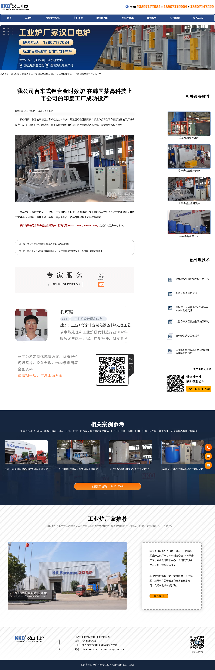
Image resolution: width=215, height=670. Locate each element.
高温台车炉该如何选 (186, 293)
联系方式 (198, 18)
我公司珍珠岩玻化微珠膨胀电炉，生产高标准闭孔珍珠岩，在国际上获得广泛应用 (65, 251)
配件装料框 (102, 18)
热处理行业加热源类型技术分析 (192, 279)
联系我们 (159, 596)
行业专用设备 (53, 18)
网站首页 (15, 74)
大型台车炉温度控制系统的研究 (192, 321)
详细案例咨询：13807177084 (107, 486)
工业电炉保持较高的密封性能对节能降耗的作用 (192, 351)
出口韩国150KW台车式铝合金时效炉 (78, 455)
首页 (9, 18)
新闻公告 (152, 18)
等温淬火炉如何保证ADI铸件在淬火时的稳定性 (192, 309)
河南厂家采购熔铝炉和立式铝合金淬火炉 (26, 455)
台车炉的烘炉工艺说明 (187, 335)
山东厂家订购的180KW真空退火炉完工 (130, 455)
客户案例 (78, 18)
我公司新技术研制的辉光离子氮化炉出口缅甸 (48, 244)
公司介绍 (175, 18)
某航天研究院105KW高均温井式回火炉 (182, 455)
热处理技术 (128, 18)
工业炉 (28, 18)
